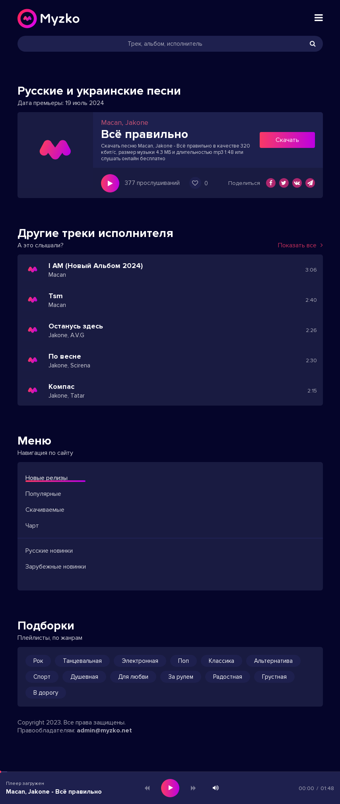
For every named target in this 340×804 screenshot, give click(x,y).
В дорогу (45, 692)
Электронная (140, 660)
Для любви (133, 676)
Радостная (227, 676)
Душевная (84, 676)
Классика (221, 660)
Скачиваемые (44, 510)
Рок (38, 660)
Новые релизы (46, 478)
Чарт (32, 526)
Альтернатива (273, 660)
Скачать (287, 140)
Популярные (43, 494)
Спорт (42, 676)
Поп (183, 660)
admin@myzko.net (104, 730)
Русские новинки (49, 551)
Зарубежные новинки (55, 567)
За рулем (180, 676)
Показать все (300, 245)
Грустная (274, 676)
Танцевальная (82, 660)
